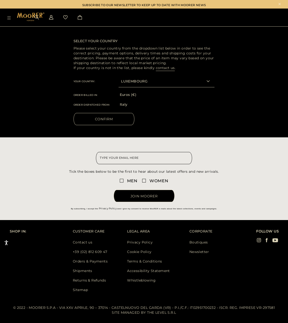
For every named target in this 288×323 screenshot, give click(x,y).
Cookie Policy (139, 252)
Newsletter (199, 252)
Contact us (82, 242)
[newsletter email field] (144, 158)
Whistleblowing (141, 280)
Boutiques (198, 242)
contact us (165, 68)
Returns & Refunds (89, 280)
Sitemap (80, 290)
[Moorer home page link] (30, 17)
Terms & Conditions (144, 261)
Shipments (82, 271)
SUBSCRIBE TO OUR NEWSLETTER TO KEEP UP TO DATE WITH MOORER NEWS (144, 5)
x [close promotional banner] (280, 4)
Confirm (104, 119)
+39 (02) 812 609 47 (90, 252)
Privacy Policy (108, 208)
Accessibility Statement (148, 271)
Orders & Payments (90, 261)
